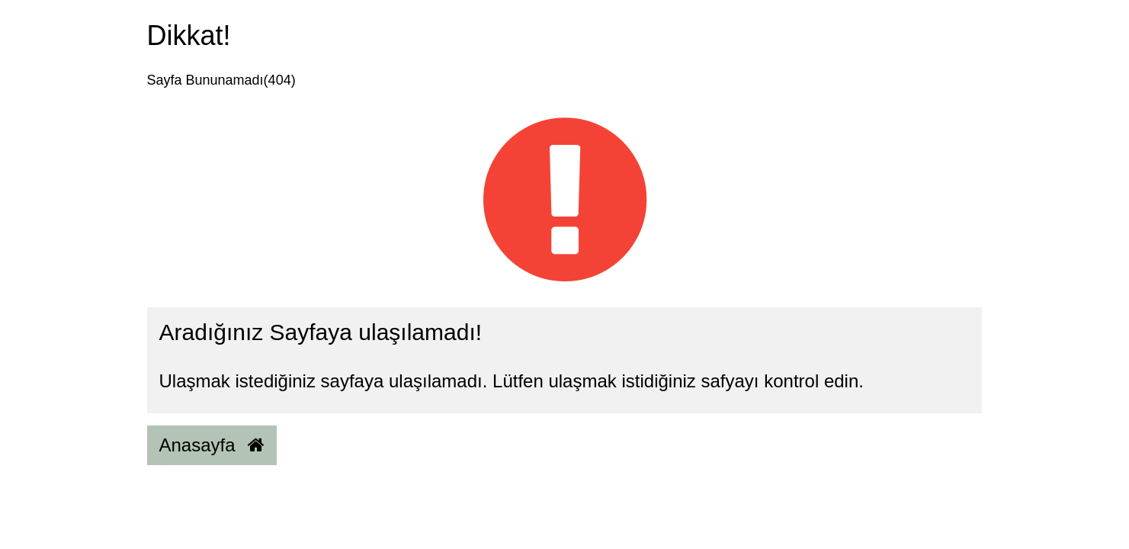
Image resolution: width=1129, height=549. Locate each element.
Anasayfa (212, 445)
